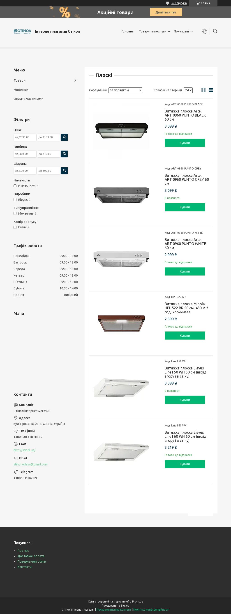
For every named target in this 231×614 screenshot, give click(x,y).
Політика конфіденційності (151, 609)
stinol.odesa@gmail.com (31, 464)
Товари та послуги (152, 31)
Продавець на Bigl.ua (115, 605)
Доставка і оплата (31, 556)
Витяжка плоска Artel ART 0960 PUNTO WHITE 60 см (185, 244)
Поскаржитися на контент (114, 609)
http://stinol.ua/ (24, 450)
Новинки (21, 90)
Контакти (25, 567)
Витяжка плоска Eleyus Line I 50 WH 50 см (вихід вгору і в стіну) (185, 372)
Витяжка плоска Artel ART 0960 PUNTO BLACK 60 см (185, 115)
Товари (19, 80)
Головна (128, 31)
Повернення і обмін (32, 561)
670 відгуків (179, 3)
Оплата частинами (28, 99)
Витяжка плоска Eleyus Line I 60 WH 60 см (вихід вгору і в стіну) (185, 436)
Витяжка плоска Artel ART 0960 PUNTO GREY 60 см (187, 179)
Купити (185, 143)
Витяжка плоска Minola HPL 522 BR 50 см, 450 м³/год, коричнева (186, 308)
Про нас (23, 550)
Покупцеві (181, 31)
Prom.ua (137, 601)
